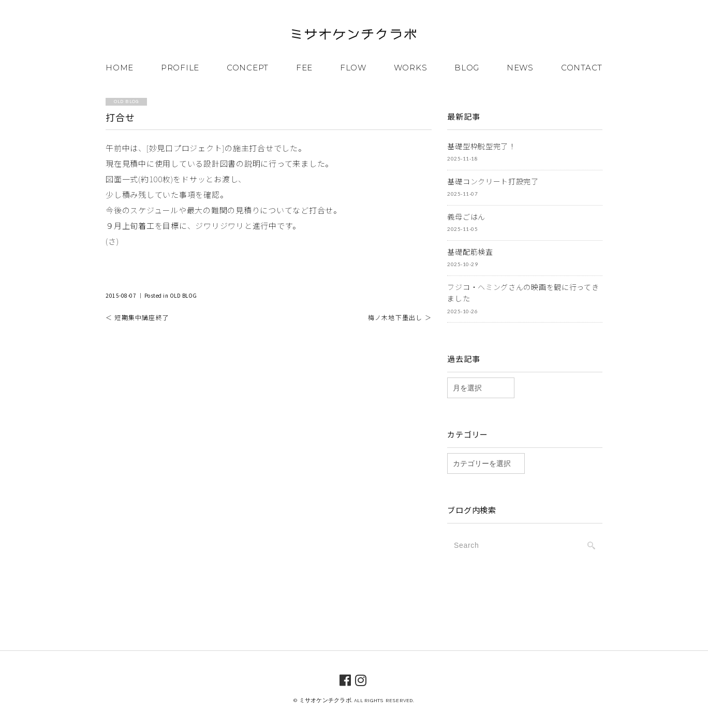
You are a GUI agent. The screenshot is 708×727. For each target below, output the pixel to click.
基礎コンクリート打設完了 (492, 181)
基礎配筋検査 (470, 251)
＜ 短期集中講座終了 (137, 317)
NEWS (520, 67)
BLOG (466, 67)
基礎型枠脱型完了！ (481, 146)
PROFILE (180, 67)
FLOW (353, 67)
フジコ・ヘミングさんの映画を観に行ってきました (523, 293)
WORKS (410, 67)
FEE (304, 67)
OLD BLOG (183, 295)
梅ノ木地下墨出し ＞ (400, 317)
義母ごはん (466, 216)
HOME (120, 67)
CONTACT (581, 67)
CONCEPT (248, 67)
